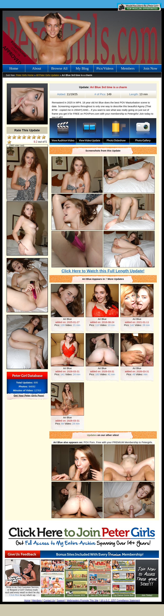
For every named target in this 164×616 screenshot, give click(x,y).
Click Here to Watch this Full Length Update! (103, 271)
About (36, 68)
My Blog (82, 68)
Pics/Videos (104, 68)
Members (127, 68)
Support (61, 600)
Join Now (150, 68)
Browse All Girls (59, 69)
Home (13, 68)
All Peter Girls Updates (47, 75)
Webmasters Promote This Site (82, 600)
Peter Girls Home (24, 75)
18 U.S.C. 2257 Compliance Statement (120, 600)
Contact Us (49, 600)
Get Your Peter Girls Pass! (29, 395)
